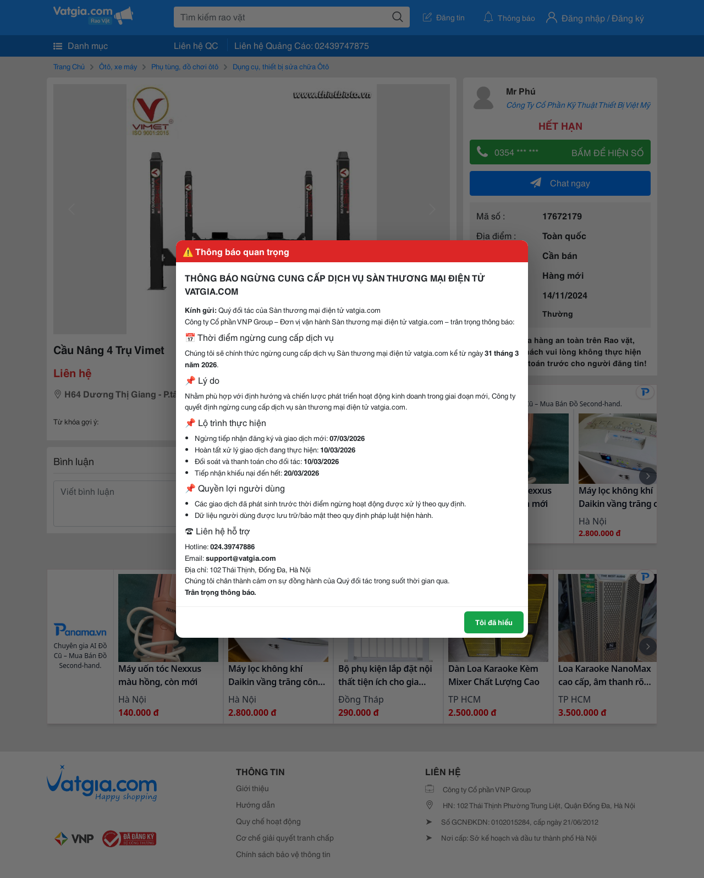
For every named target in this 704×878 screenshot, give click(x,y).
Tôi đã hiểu (494, 622)
